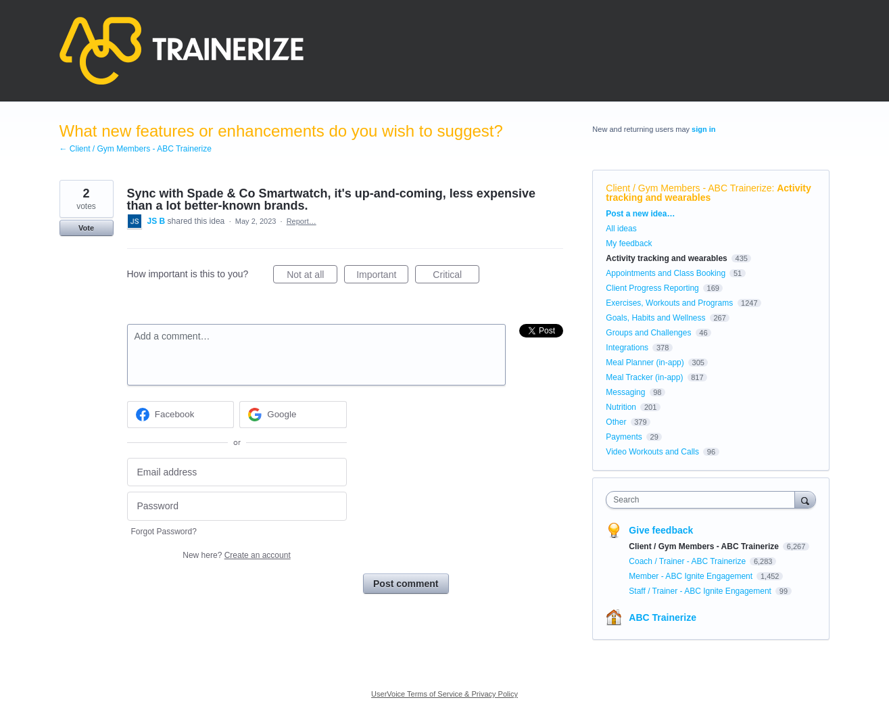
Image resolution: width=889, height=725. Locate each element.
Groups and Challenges (648, 332)
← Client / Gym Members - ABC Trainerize (135, 149)
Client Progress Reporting (652, 288)
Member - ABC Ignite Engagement (691, 576)
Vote (86, 228)
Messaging (625, 392)
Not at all (312, 276)
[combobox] (703, 500)
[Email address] (237, 472)
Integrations (627, 347)
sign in (703, 129)
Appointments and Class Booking (665, 273)
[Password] (237, 506)
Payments (624, 437)
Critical (456, 276)
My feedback (629, 243)
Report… (301, 221)
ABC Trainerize (662, 617)
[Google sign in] (293, 414)
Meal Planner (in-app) (644, 362)
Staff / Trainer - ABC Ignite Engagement (701, 591)
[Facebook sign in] (181, 414)
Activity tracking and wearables (708, 193)
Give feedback (661, 530)
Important (382, 276)
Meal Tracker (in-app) (644, 377)
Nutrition (621, 407)
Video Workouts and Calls (652, 452)
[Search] (805, 499)
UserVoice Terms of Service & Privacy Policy (444, 694)
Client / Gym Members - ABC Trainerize (688, 188)
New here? (236, 555)
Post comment (405, 583)
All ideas (621, 228)
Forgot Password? (164, 531)
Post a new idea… (640, 213)
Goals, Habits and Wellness (655, 318)
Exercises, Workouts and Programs (670, 303)
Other (616, 422)
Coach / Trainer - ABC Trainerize (688, 561)
